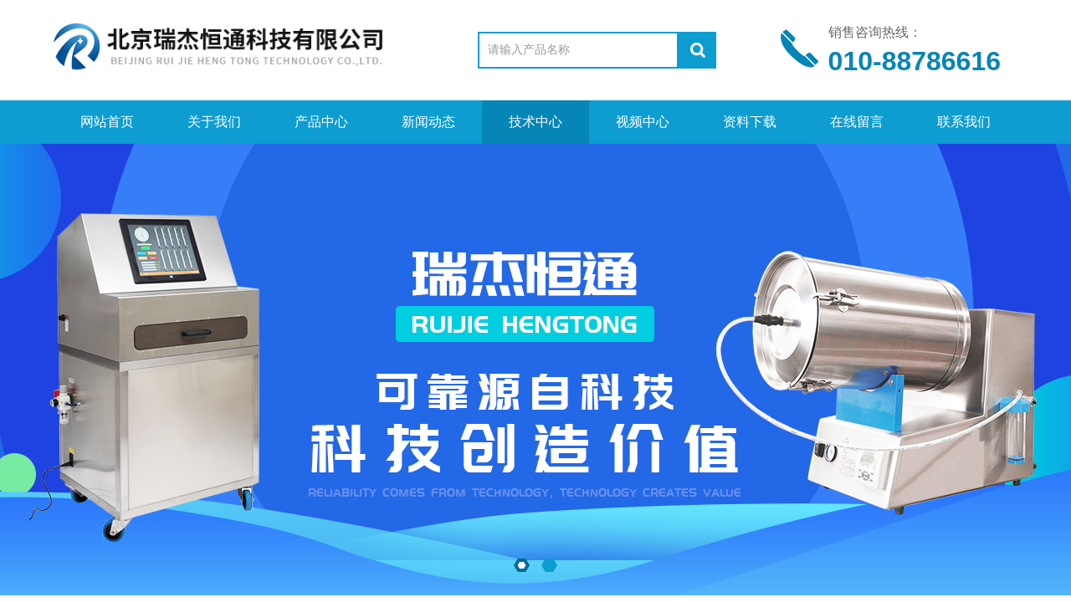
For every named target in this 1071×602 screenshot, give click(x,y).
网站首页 (107, 122)
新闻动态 (428, 122)
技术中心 (535, 122)
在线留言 (857, 122)
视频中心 (642, 122)
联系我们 (964, 122)
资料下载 (749, 122)
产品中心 (321, 122)
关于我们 (214, 122)
